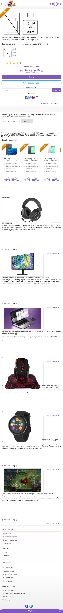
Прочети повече (52, 253)
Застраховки (7, 562)
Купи (31, 77)
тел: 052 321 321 (8, 597)
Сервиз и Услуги (8, 571)
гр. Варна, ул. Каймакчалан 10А (14, 593)
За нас (5, 552)
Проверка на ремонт (10, 574)
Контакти (6, 556)
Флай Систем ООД (9, 590)
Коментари (27, 121)
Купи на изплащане (31, 83)
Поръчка (56, 90)
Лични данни (7, 581)
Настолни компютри (10, 540)
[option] (12, 52)
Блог (4, 559)
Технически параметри (11, 121)
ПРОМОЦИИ (7, 534)
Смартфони (7, 543)
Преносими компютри (10, 537)
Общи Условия (8, 578)
